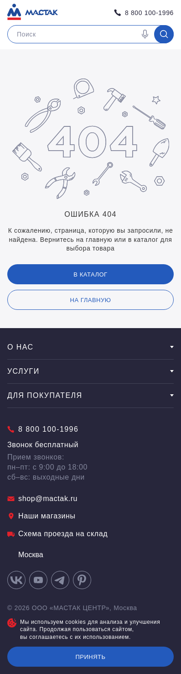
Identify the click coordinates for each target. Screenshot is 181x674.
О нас (90, 347)
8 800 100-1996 (144, 12)
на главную (90, 300)
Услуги (90, 371)
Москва (25, 555)
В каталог (90, 274)
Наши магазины (41, 516)
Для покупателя (90, 395)
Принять (90, 656)
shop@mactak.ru (42, 498)
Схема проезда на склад (57, 534)
